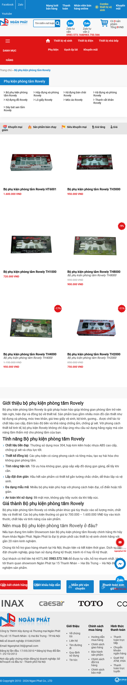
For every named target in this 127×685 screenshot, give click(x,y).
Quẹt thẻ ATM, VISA (120, 659)
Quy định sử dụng (74, 654)
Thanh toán (66, 7)
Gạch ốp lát (71, 49)
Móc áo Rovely (74, 99)
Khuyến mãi (120, 7)
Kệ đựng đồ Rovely (17, 99)
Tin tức (73, 659)
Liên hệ (73, 640)
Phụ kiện (53, 49)
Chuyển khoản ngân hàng (120, 650)
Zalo (20, 4)
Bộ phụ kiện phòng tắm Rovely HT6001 (29, 189)
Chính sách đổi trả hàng (97, 662)
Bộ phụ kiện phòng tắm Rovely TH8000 (93, 272)
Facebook (7, 4)
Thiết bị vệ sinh (63, 40)
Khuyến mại (15, 127)
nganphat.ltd (120, 549)
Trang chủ (48, 40)
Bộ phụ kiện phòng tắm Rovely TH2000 (93, 354)
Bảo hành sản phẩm (97, 653)
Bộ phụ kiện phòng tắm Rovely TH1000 (29, 272)
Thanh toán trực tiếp (119, 640)
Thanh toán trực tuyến (119, 668)
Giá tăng (100, 127)
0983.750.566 (120, 587)
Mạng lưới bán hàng (52, 7)
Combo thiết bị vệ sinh (104, 7)
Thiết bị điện (85, 40)
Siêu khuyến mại (77, 127)
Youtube (7, 13)
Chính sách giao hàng (97, 646)
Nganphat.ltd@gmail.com (23, 645)
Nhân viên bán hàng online (82, 7)
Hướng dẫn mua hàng (98, 638)
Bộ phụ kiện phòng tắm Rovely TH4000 (29, 354)
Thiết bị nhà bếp (108, 40)
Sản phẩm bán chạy (44, 127)
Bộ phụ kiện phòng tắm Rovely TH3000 (93, 189)
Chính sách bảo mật (97, 671)
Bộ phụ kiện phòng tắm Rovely (16, 94)
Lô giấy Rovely (43, 99)
